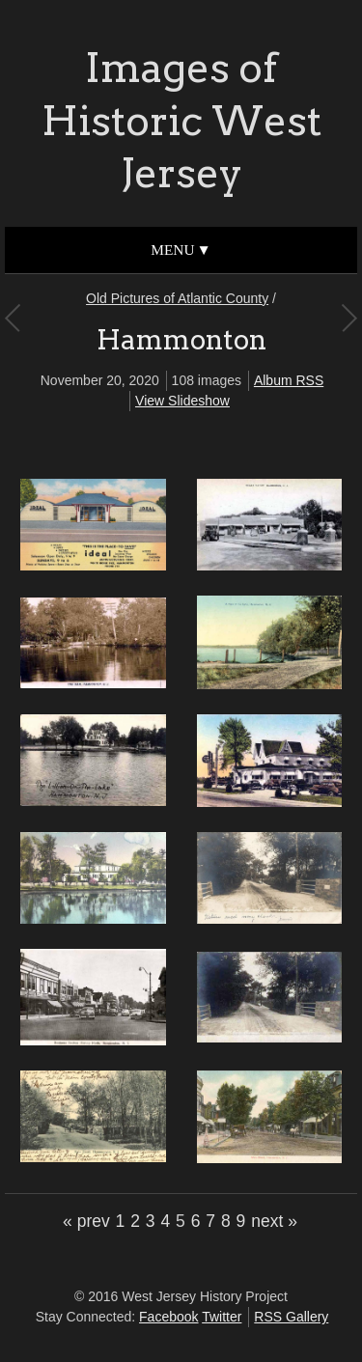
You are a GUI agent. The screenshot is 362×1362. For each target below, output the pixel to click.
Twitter (221, 1316)
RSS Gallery (291, 1316)
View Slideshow (182, 400)
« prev (86, 1221)
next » (274, 1221)
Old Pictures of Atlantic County (177, 298)
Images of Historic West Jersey (181, 120)
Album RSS (288, 380)
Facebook (168, 1316)
